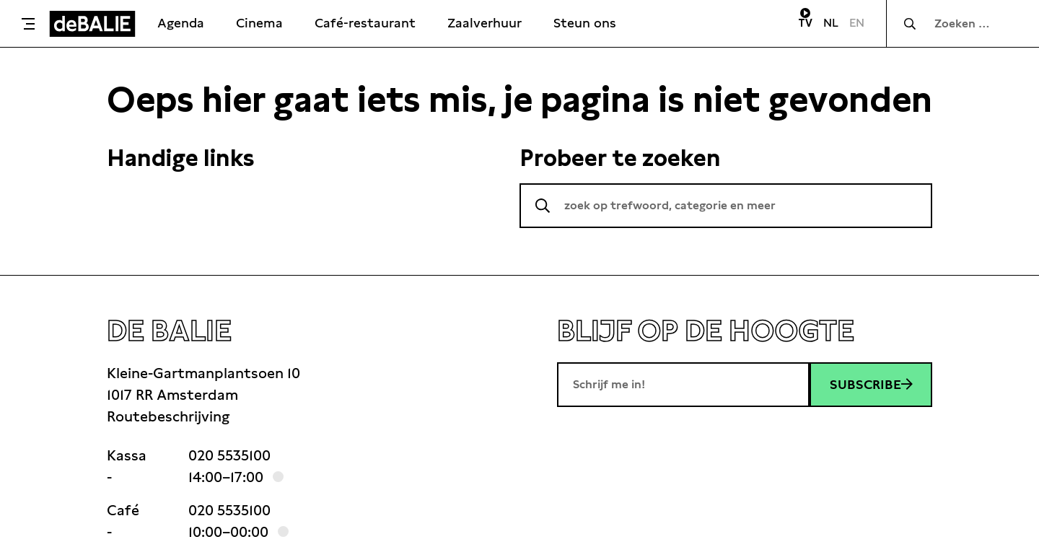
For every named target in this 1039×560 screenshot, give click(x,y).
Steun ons (584, 22)
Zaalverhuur (484, 22)
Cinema (259, 22)
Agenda (180, 22)
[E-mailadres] (683, 384)
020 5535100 (229, 455)
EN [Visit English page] (856, 23)
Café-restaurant (365, 22)
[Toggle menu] (28, 24)
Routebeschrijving (168, 416)
